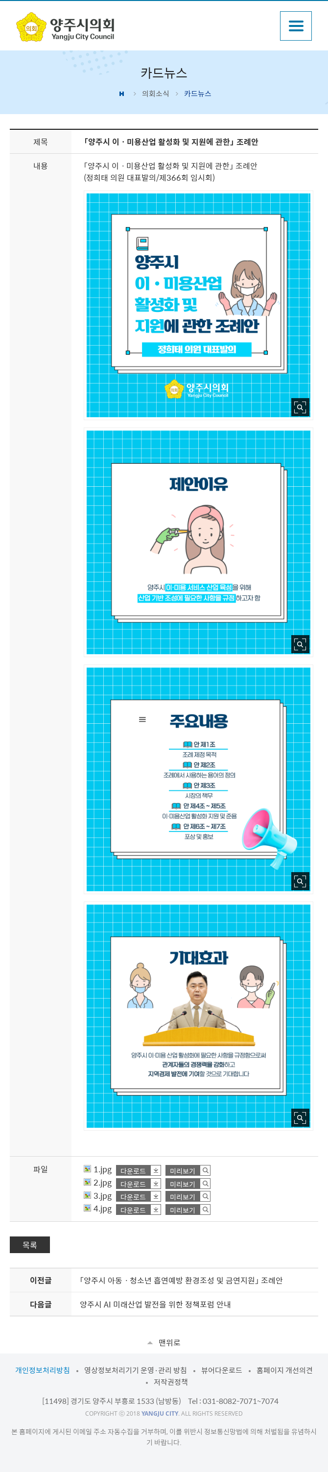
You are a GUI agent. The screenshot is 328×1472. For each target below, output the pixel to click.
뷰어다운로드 (221, 1370)
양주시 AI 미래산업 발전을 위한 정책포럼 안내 (155, 1304)
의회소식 (155, 93)
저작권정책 (171, 1382)
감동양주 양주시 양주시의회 (65, 27)
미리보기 (182, 1170)
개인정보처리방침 (42, 1370)
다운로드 (133, 1170)
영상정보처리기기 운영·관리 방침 (135, 1370)
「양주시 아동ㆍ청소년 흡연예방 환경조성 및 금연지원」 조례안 (181, 1280)
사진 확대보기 (300, 407)
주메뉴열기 (296, 26)
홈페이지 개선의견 (285, 1370)
